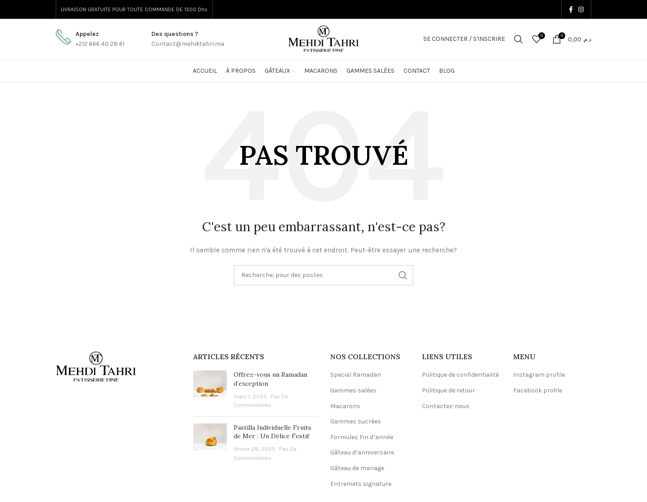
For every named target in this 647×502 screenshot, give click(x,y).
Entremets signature (360, 484)
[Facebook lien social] (571, 9)
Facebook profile (537, 390)
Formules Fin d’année (361, 437)
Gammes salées (353, 390)
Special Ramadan (355, 375)
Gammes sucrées (355, 421)
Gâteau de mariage (357, 468)
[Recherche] (518, 39)
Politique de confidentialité (460, 375)
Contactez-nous (446, 406)
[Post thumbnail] (210, 389)
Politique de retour (448, 390)
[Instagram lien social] (581, 9)
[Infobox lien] (90, 39)
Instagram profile (539, 375)
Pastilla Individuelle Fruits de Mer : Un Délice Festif (272, 431)
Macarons (345, 406)
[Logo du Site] (323, 38)
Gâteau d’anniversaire (362, 452)
